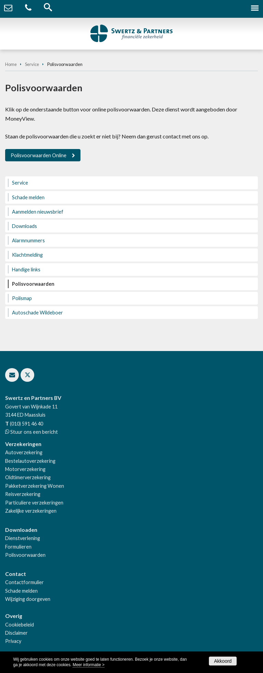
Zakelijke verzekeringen (31, 511)
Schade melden (21, 591)
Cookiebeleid (19, 625)
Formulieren (18, 547)
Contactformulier (24, 582)
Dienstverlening (22, 538)
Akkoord (222, 661)
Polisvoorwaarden (25, 555)
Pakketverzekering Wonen (34, 486)
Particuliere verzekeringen (34, 503)
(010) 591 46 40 (26, 424)
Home (11, 64)
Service (32, 64)
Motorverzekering (25, 469)
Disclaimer (16, 633)
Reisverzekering (22, 494)
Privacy (13, 641)
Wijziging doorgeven (27, 599)
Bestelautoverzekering (30, 461)
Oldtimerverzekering (28, 477)
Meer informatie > (88, 664)
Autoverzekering (23, 452)
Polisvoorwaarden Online (38, 155)
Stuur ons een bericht (33, 432)
